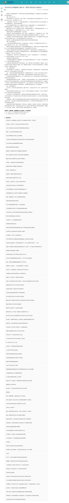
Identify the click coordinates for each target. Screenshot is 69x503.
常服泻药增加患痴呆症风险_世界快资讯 (14, 353)
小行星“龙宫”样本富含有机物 (12, 350)
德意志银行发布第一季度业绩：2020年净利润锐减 (17, 113)
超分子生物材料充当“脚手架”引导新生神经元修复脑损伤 (17, 154)
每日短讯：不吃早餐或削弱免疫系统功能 (14, 346)
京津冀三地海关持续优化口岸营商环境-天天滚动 (16, 403)
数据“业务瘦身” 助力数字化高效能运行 (14, 304)
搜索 (68, 2)
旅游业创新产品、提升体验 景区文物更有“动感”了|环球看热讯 (18, 418)
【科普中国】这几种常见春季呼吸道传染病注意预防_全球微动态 (19, 212)
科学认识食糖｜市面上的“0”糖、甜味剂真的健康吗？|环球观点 (18, 399)
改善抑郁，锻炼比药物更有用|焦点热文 (14, 173)
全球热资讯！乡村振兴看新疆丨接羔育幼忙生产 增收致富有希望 (19, 422)
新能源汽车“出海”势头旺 (11, 384)
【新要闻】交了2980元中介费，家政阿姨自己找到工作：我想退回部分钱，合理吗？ (23, 484)
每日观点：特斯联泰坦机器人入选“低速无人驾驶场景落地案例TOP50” (20, 319)
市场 (54, 2)
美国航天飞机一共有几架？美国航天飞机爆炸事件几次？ (17, 311)
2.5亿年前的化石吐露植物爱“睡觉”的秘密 (14, 143)
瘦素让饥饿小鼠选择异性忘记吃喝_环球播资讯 (15, 158)
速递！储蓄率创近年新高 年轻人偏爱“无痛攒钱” (15, 415)
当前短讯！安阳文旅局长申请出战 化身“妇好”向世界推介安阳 (18, 476)
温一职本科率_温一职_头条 (11, 342)
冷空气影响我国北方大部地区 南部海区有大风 (15, 430)
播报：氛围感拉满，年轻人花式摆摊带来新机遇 (15, 196)
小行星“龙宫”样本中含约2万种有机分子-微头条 (15, 338)
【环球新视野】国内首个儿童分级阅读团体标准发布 (16, 208)
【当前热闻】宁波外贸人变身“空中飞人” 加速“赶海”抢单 (17, 464)
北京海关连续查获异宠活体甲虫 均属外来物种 (15, 292)
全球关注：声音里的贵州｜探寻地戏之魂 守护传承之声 (17, 269)
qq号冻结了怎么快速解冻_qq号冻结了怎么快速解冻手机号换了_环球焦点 (21, 120)
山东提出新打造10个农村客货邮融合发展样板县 (16, 499)
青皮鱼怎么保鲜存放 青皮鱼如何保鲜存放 (14, 445)
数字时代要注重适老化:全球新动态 (13, 216)
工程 (45, 2)
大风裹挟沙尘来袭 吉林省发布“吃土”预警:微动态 (16, 273)
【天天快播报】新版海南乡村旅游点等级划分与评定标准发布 (18, 480)
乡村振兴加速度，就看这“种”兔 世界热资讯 (14, 288)
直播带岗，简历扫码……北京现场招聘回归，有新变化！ (17, 265)
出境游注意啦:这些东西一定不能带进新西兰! (15, 185)
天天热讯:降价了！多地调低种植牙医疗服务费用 (16, 438)
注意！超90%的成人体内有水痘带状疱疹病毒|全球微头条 (17, 128)
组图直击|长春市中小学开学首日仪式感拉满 (15, 284)
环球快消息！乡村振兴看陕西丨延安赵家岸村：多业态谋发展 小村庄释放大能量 (22, 495)
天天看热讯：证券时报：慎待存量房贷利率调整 (15, 434)
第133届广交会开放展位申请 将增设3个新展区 (15, 231)
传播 (31, 2)
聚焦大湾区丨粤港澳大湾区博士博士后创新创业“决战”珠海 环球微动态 (20, 300)
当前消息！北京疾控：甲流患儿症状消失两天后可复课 (17, 124)
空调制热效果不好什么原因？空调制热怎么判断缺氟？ (17, 193)
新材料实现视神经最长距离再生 (12, 147)
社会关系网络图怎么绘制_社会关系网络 (14, 135)
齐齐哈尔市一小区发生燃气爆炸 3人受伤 (14, 334)
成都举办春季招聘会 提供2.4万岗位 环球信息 (15, 330)
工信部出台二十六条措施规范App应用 (13, 219)
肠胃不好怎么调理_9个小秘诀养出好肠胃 (14, 307)
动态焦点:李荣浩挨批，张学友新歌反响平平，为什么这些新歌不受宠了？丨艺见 (22, 242)
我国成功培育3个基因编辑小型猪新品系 (14, 166)
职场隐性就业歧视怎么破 (11, 223)
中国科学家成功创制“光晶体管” (12, 200)
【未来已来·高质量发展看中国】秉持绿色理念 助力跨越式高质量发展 (20, 139)
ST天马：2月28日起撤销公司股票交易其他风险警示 (16, 457)
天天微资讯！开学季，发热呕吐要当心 (14, 235)
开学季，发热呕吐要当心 (11, 170)
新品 (49, 2)
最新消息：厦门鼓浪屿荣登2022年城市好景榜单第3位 (17, 323)
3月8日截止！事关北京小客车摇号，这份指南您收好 (16, 327)
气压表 (7, 453)
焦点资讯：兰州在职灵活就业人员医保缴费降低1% (16, 487)
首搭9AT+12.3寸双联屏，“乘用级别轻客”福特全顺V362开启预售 (19, 380)
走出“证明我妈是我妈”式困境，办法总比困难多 (15, 204)
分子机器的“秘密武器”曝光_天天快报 (13, 376)
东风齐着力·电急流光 (10, 472)
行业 (26, 2)
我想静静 (8, 392)
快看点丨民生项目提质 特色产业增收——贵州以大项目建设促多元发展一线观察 (22, 281)
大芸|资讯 (8, 441)
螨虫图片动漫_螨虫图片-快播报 (12, 250)
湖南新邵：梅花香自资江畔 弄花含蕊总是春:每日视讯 (17, 461)
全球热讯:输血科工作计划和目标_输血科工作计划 (16, 254)
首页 (22, 2)
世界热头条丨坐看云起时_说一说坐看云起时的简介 (16, 468)
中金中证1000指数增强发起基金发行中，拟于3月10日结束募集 (19, 258)
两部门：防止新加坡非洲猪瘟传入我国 (14, 131)
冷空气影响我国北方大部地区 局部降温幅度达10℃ (16, 189)
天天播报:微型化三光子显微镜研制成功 (14, 373)
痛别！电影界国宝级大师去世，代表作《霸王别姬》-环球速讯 (18, 411)
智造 (40, 2)
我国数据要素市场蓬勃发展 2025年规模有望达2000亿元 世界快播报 (20, 369)
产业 (36, 2)
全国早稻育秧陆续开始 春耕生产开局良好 (14, 357)
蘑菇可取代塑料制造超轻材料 (12, 361)
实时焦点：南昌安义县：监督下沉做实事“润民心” (16, 181)
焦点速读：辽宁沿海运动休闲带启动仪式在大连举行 (16, 388)
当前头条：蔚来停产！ (10, 407)
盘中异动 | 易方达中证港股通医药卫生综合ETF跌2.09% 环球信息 (19, 315)
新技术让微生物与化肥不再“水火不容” (13, 177)
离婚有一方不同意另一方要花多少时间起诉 (15, 277)
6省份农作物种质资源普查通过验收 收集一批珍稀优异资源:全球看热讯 (20, 227)
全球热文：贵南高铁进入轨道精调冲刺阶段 (15, 162)
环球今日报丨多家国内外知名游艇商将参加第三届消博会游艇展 (19, 491)
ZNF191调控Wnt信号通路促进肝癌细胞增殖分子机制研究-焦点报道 (19, 239)
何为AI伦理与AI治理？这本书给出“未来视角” (15, 296)
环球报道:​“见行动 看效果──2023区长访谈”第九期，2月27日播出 (19, 449)
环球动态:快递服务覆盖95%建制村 (13, 426)
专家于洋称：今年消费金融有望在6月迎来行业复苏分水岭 (18, 112)
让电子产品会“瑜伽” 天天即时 (12, 365)
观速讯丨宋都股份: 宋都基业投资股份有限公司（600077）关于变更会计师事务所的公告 (24, 246)
